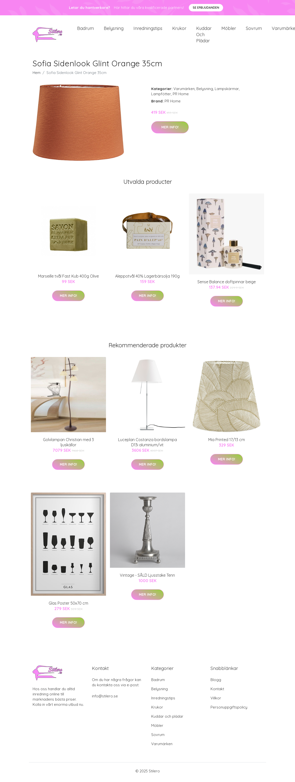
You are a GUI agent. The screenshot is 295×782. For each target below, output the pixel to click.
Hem (37, 75)
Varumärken (184, 91)
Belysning (114, 29)
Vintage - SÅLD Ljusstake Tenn (147, 577)
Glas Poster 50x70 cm (68, 605)
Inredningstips (147, 29)
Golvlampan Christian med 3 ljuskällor (68, 445)
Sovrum (254, 29)
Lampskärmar (227, 91)
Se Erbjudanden (206, 7)
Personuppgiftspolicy (229, 709)
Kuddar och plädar (203, 36)
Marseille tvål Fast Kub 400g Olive (68, 278)
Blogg (216, 682)
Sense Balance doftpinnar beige (226, 284)
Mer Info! (170, 129)
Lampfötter (161, 96)
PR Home (181, 96)
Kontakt (217, 691)
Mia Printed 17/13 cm (226, 442)
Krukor (179, 29)
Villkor (216, 700)
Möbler (228, 29)
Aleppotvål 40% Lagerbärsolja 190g (147, 278)
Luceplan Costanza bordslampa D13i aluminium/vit (147, 445)
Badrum (85, 29)
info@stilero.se (105, 698)
